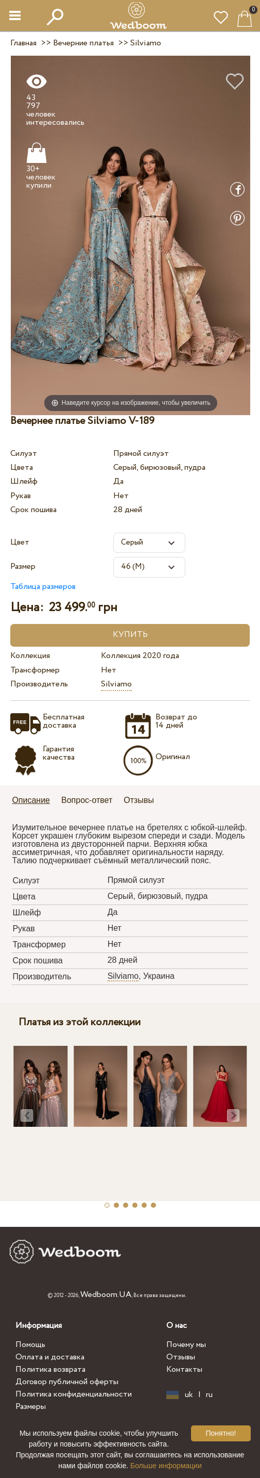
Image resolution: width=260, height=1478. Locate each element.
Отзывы (180, 1357)
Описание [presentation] (31, 800)
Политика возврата (50, 1369)
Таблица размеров (43, 587)
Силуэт (23, 453)
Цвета (21, 467)
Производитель (39, 684)
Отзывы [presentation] (139, 800)
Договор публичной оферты (66, 1382)
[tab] (34, 801)
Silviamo (116, 684)
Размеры (30, 1407)
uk (189, 1395)
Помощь (30, 1345)
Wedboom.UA (105, 1295)
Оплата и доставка (49, 1357)
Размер (23, 566)
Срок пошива (33, 510)
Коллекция (30, 656)
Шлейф (24, 481)
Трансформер (35, 670)
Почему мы (186, 1345)
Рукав (20, 496)
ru (209, 1395)
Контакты (184, 1369)
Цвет (19, 542)
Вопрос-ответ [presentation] (86, 800)
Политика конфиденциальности (73, 1394)
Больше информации (166, 1465)
